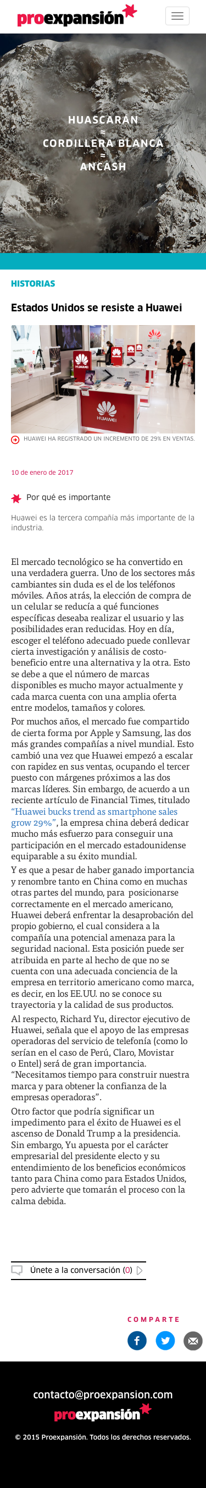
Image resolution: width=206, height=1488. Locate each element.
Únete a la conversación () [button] (81, 1271)
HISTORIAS (33, 285)
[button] (193, 1340)
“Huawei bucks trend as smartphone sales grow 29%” (94, 816)
